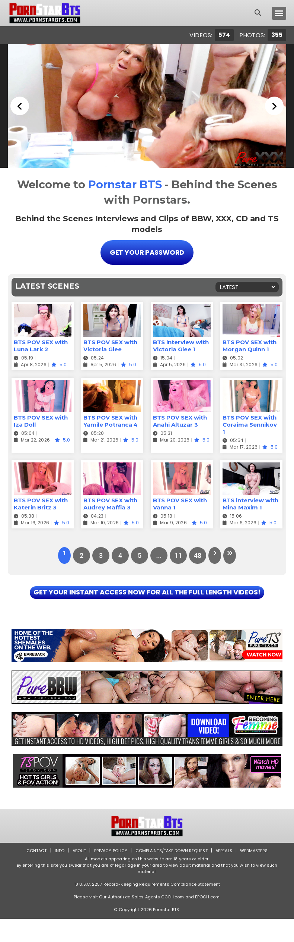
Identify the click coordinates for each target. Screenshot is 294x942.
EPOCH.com (207, 920)
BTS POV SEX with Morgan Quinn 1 (250, 344)
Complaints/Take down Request (172, 873)
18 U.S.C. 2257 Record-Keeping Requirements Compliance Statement (147, 907)
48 (195, 554)
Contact (30, 873)
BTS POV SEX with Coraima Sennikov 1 (250, 423)
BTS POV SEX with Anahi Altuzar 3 (180, 419)
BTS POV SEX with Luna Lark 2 (41, 344)
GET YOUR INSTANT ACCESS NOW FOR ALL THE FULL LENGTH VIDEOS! (147, 603)
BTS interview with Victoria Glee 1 (181, 344)
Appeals (227, 873)
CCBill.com (172, 920)
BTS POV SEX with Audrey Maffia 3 (110, 502)
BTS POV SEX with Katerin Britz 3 (41, 502)
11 (176, 554)
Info (54, 873)
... (156, 554)
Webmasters (259, 873)
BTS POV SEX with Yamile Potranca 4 (110, 419)
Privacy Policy (108, 873)
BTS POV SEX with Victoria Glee (110, 344)
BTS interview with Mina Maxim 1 (250, 502)
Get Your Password (146, 252)
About (75, 873)
